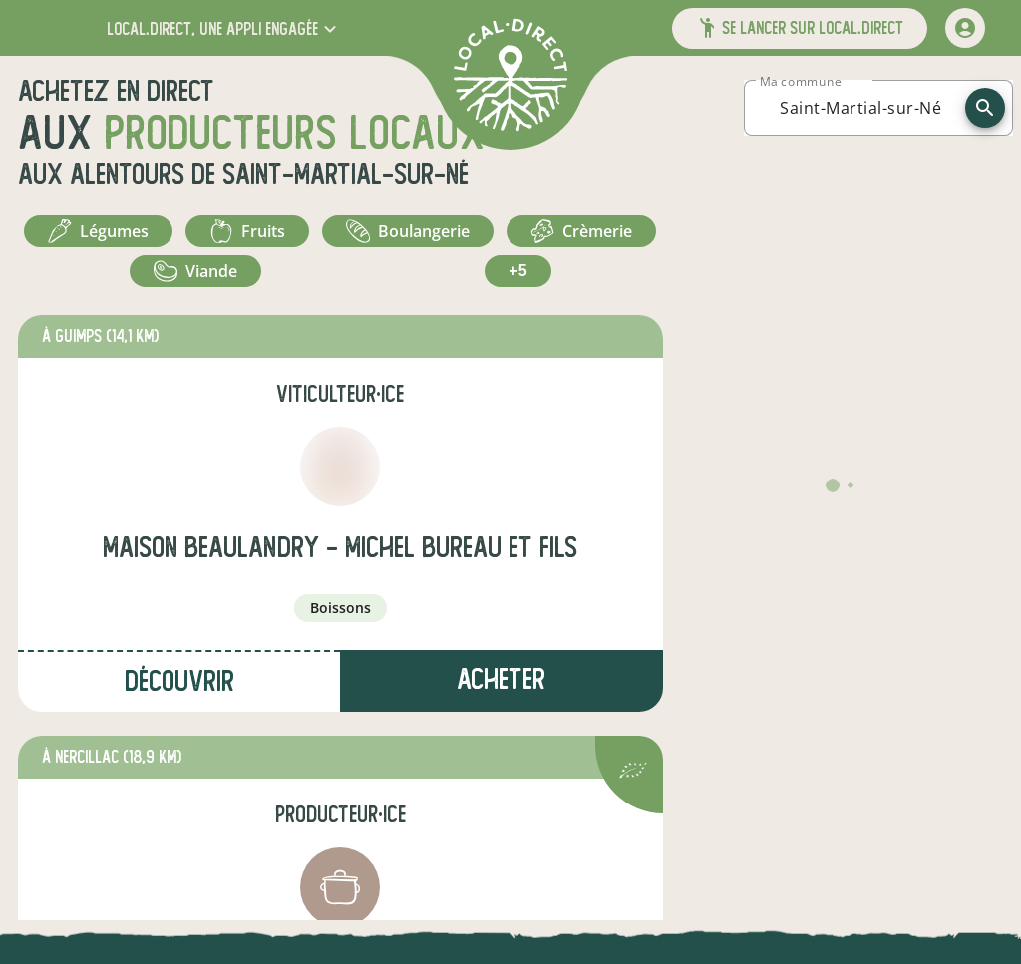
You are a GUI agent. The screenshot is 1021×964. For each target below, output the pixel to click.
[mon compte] (965, 28)
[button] (224, 28)
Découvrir (179, 681)
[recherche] (985, 108)
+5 (517, 270)
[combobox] (860, 108)
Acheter (501, 679)
